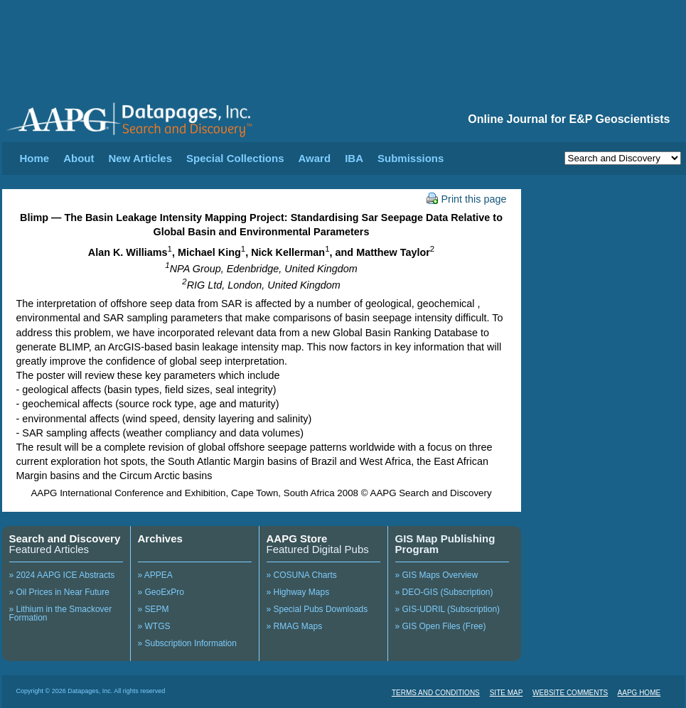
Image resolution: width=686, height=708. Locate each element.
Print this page (467, 199)
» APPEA (155, 575)
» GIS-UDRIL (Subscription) (447, 609)
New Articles (140, 158)
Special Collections (235, 158)
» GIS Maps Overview (436, 575)
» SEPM (153, 609)
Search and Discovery (65, 538)
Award (315, 158)
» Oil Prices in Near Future (59, 592)
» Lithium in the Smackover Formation (60, 613)
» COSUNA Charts (302, 575)
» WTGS (154, 626)
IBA (354, 158)
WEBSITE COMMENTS (570, 693)
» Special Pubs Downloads (317, 609)
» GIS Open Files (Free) (440, 626)
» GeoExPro (161, 592)
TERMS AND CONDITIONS (436, 693)
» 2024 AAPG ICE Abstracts (62, 575)
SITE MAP (506, 693)
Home (35, 158)
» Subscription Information (187, 643)
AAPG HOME (639, 693)
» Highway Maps (298, 592)
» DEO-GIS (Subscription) (444, 592)
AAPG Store (297, 538)
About (78, 158)
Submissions (410, 158)
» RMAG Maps (295, 626)
